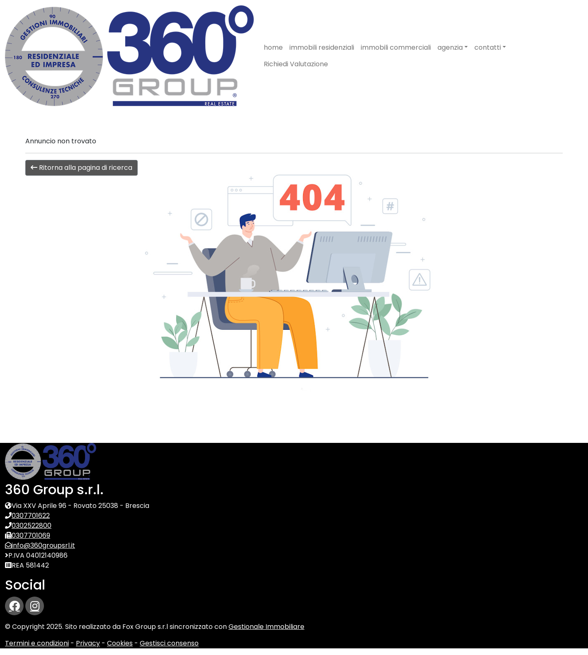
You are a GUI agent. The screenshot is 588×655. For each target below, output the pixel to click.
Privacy (88, 643)
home (273, 47)
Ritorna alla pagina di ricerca (81, 167)
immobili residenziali (321, 47)
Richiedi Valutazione (296, 64)
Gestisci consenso (169, 643)
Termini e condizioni (37, 643)
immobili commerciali (396, 47)
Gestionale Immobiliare (266, 626)
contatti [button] (487, 47)
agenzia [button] (450, 47)
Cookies (120, 643)
